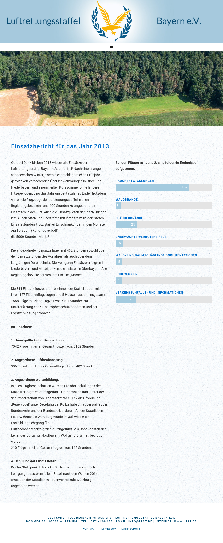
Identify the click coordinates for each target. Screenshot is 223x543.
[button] (111, 48)
